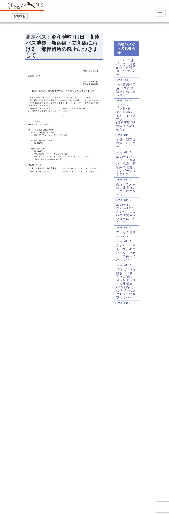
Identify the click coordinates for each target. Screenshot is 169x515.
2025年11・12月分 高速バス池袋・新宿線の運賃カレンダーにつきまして (126, 167)
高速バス (36, 37)
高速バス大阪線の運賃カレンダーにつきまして (126, 191)
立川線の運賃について (126, 236)
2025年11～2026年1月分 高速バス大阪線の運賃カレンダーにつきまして (126, 215)
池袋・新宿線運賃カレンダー (126, 145)
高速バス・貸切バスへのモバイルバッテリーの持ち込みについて (126, 254)
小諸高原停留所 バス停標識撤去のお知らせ (126, 92)
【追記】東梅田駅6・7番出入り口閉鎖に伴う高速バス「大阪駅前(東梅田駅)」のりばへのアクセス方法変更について (126, 285)
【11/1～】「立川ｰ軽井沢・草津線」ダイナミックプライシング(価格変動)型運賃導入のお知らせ (126, 119)
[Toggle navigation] (160, 12)
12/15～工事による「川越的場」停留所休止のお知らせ (126, 69)
